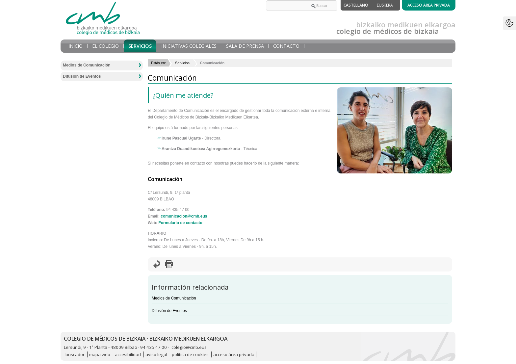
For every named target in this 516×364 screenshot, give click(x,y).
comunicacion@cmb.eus (184, 216)
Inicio (75, 46)
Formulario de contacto (180, 223)
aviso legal (156, 354)
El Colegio (105, 46)
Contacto (286, 46)
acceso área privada (233, 354)
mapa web (99, 354)
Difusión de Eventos (169, 310)
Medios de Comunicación (174, 298)
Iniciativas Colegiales (189, 46)
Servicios (140, 46)
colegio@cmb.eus (189, 347)
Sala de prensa (245, 46)
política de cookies (190, 354)
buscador (75, 354)
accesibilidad (128, 354)
